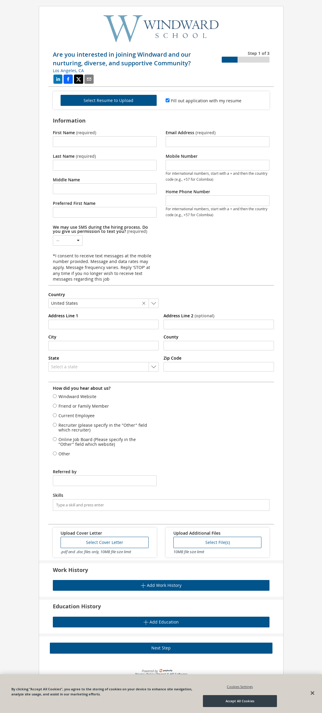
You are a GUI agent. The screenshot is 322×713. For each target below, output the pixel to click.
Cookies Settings (240, 699)
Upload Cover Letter (81, 533)
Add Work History (161, 585)
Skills (58, 495)
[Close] (312, 706)
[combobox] (68, 240)
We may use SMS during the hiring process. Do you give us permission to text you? (100, 229)
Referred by (65, 472)
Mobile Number (182, 156)
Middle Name (66, 180)
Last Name (74, 156)
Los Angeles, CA (68, 70)
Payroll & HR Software (171, 674)
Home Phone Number (188, 192)
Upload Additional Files (197, 533)
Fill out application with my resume (206, 100)
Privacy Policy (144, 674)
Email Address (190, 133)
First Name (74, 133)
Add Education (161, 622)
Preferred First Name (74, 203)
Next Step (161, 648)
